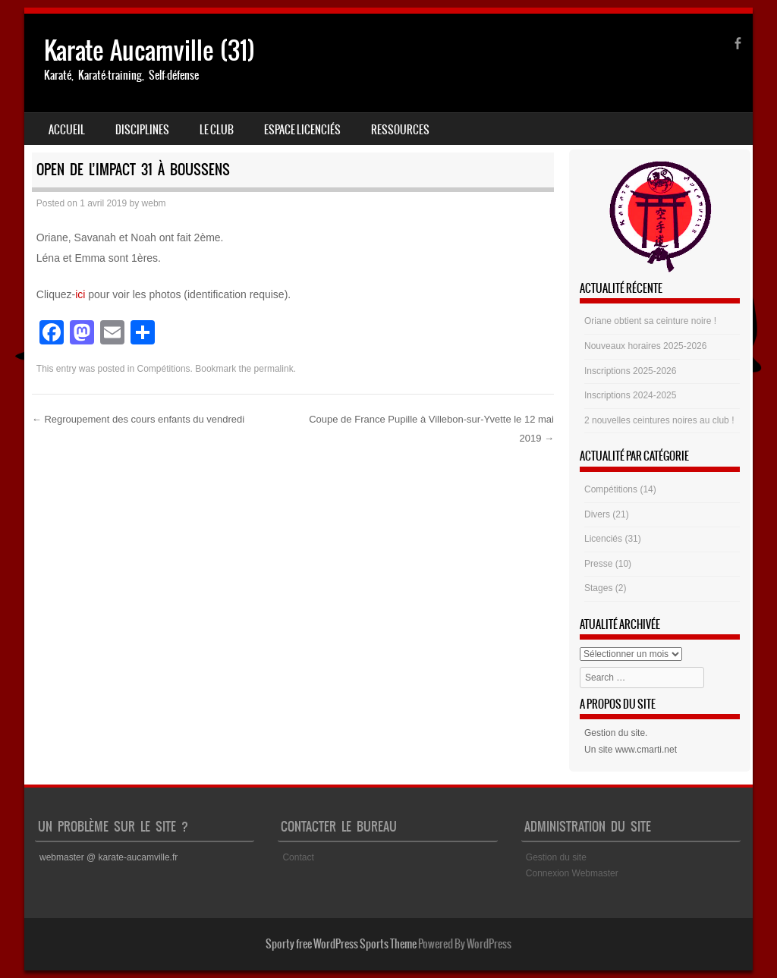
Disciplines (142, 129)
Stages (598, 588)
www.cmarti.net (646, 749)
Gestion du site (614, 733)
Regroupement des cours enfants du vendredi (138, 419)
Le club (217, 129)
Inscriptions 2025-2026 (630, 371)
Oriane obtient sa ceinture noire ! (650, 321)
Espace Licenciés (302, 129)
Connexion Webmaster (572, 873)
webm (154, 203)
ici (80, 294)
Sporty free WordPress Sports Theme (341, 944)
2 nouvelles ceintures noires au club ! (659, 420)
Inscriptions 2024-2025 (630, 395)
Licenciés (603, 538)
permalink (274, 368)
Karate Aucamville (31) (149, 50)
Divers (597, 514)
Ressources (400, 129)
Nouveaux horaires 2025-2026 (645, 346)
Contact (297, 857)
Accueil (67, 129)
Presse (598, 563)
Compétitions (163, 368)
